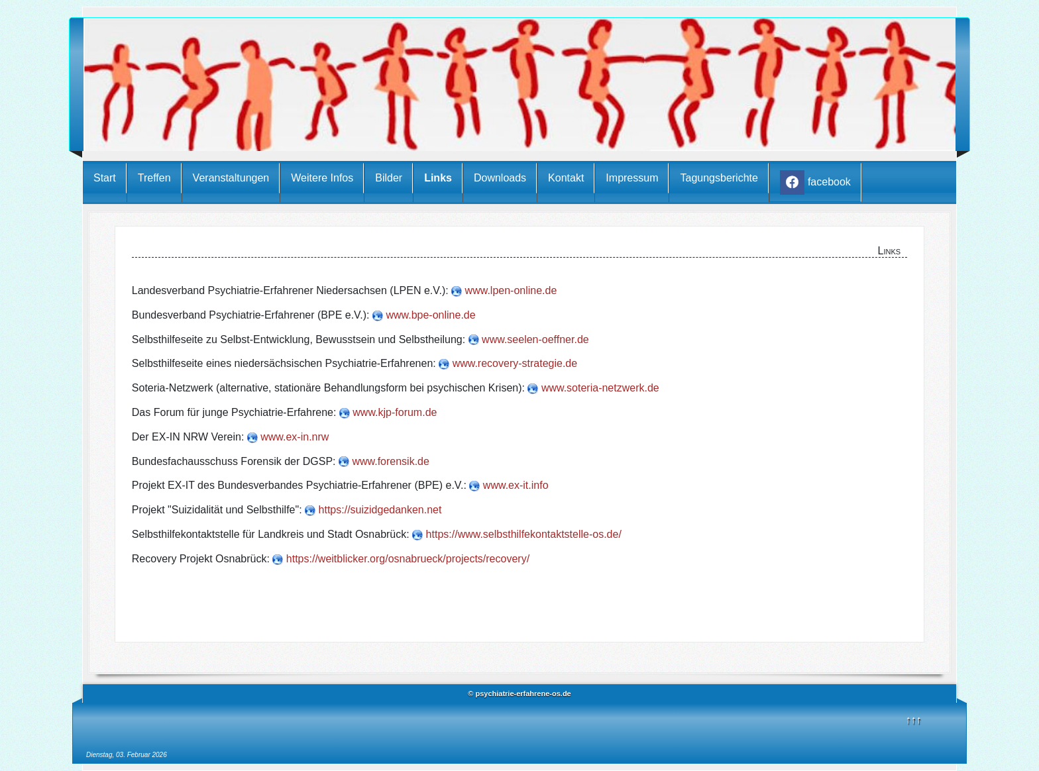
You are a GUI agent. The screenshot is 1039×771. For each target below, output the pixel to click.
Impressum (632, 177)
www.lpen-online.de (511, 290)
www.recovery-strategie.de (515, 363)
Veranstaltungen (231, 177)
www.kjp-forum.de (395, 412)
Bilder (388, 177)
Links (438, 177)
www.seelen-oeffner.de (535, 339)
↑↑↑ (914, 719)
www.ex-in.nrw (294, 436)
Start (104, 177)
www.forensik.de (390, 461)
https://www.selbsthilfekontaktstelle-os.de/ (524, 534)
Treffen (154, 177)
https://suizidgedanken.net (380, 509)
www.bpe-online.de (430, 315)
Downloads (500, 177)
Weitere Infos (322, 177)
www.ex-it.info (516, 485)
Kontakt (566, 177)
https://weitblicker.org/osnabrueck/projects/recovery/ (407, 558)
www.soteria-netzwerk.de (600, 387)
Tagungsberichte (718, 177)
